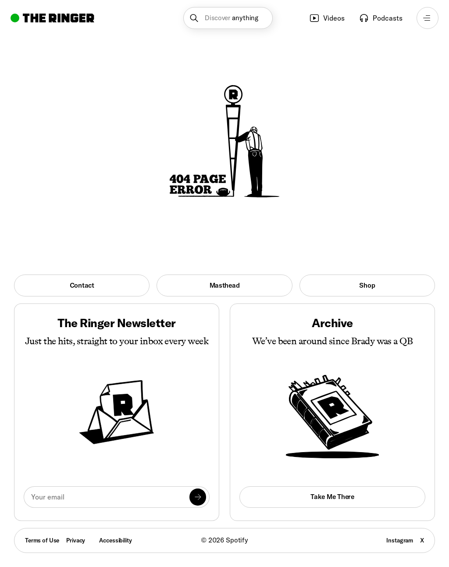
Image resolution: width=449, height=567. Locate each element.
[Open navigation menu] (427, 18)
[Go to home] (52, 18)
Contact (82, 285)
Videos (327, 18)
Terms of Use (42, 540)
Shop (367, 285)
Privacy (75, 540)
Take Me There (332, 496)
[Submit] (197, 497)
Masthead (225, 285)
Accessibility (115, 540)
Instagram (399, 540)
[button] (227, 18)
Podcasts (381, 18)
